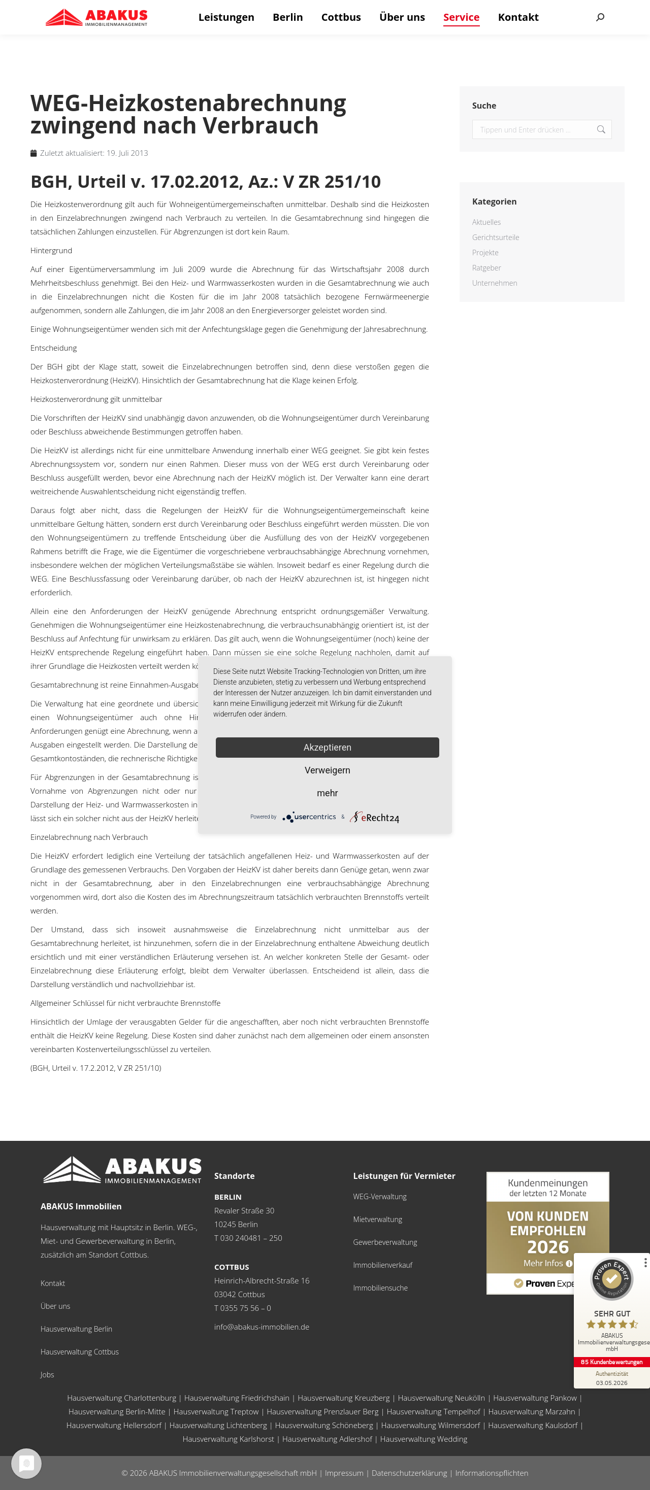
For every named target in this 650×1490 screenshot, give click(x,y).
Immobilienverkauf (382, 1265)
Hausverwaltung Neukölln (441, 1398)
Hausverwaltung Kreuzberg (344, 1398)
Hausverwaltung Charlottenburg (121, 1398)
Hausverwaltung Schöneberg (324, 1425)
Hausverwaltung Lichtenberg (218, 1425)
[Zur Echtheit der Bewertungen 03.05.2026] (612, 1378)
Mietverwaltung (377, 1219)
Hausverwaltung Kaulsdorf (532, 1425)
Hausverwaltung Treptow (216, 1411)
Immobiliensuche (380, 1288)
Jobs (47, 1374)
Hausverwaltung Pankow (535, 1398)
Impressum (344, 1473)
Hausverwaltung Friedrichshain (236, 1398)
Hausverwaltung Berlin (76, 1329)
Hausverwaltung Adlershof (327, 1439)
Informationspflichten (491, 1473)
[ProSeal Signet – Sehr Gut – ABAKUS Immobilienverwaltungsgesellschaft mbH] (612, 1307)
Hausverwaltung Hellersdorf (114, 1425)
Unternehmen (494, 283)
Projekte (485, 252)
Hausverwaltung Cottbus (80, 1352)
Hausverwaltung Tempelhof (433, 1411)
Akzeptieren (328, 747)
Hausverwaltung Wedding (424, 1439)
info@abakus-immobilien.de (261, 1327)
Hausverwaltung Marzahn (532, 1411)
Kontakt (53, 1283)
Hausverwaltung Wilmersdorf (430, 1425)
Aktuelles (486, 222)
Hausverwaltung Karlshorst (229, 1439)
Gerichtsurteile (495, 237)
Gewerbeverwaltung (385, 1242)
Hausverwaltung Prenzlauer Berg (322, 1411)
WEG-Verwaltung (380, 1196)
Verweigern (327, 770)
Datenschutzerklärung (409, 1473)
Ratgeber (486, 268)
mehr (327, 793)
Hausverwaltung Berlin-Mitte (117, 1411)
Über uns (55, 1306)
